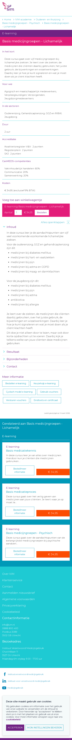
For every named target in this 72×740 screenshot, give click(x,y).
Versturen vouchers (16, 400)
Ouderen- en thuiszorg (48, 19)
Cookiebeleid (11, 612)
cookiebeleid (13, 719)
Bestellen (42, 212)
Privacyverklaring (14, 605)
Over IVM (8, 574)
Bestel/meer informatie (19, 470)
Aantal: (8, 212)
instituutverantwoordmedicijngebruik (25, 674)
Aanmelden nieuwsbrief (18, 593)
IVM (20, 6)
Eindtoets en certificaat (46, 400)
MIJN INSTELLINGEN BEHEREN (44, 727)
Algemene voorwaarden (18, 599)
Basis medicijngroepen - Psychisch (21, 23)
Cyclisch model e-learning (19, 392)
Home (7, 19)
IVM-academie (23, 19)
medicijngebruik (15, 688)
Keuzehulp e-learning (45, 383)
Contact (7, 586)
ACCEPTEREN (15, 727)
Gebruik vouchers (49, 392)
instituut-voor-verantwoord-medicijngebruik (29, 681)
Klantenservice (12, 580)
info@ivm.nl (8, 624)
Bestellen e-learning (15, 383)
